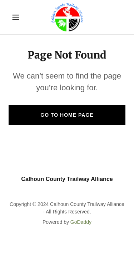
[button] (17, 17)
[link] (67, 17)
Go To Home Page (66, 115)
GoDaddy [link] (80, 222)
